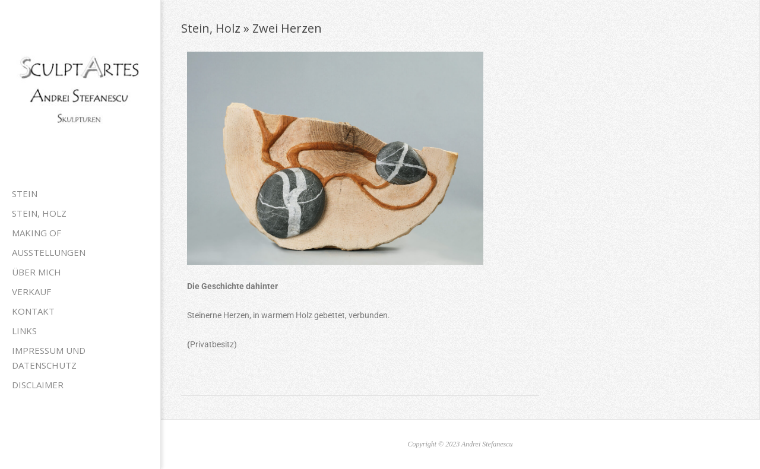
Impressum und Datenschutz (49, 357)
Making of (36, 233)
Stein (24, 193)
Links (24, 331)
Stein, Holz (39, 213)
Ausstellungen (49, 252)
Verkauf (31, 291)
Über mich (36, 272)
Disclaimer (38, 385)
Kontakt (33, 311)
